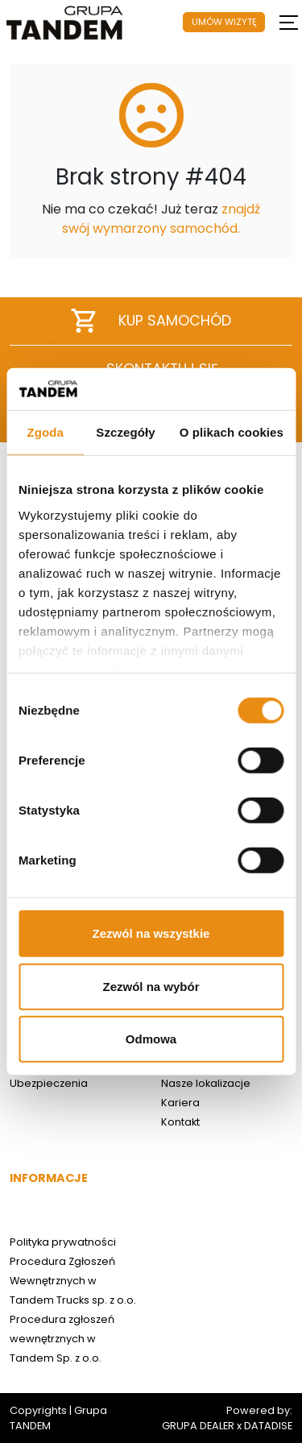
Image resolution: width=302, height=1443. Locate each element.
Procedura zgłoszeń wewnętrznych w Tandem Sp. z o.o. (62, 1338)
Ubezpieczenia (49, 1083)
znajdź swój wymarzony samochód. (161, 219)
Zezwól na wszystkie (151, 933)
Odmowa (151, 1039)
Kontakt (180, 1122)
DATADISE (268, 1426)
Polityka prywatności (63, 1242)
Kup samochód (151, 321)
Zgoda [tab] (45, 432)
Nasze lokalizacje (205, 1083)
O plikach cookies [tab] (231, 432)
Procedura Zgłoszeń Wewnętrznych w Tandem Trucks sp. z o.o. (73, 1280)
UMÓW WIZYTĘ (224, 21)
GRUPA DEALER (198, 1426)
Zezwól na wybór (150, 986)
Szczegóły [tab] (125, 432)
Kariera (180, 1102)
